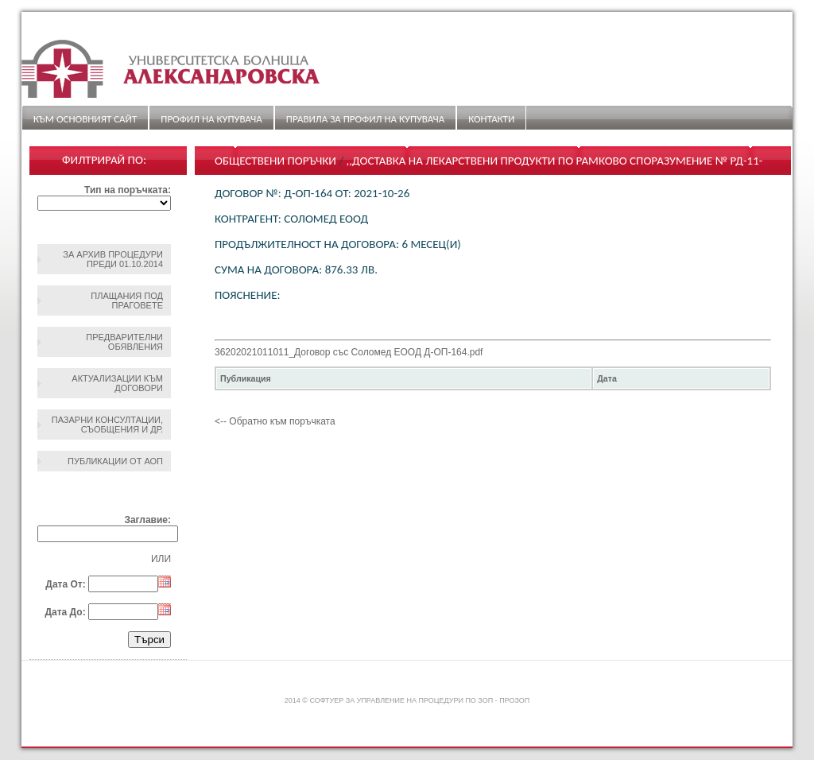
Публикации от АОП (115, 461)
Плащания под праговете (127, 300)
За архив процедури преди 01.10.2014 (113, 259)
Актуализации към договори (117, 383)
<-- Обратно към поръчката (275, 421)
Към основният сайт (85, 119)
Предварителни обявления (124, 341)
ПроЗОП (514, 700)
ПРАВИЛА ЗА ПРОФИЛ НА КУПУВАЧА (365, 119)
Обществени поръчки (275, 160)
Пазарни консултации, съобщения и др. (107, 424)
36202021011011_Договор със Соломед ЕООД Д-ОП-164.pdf (349, 352)
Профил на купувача (211, 119)
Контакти (491, 119)
